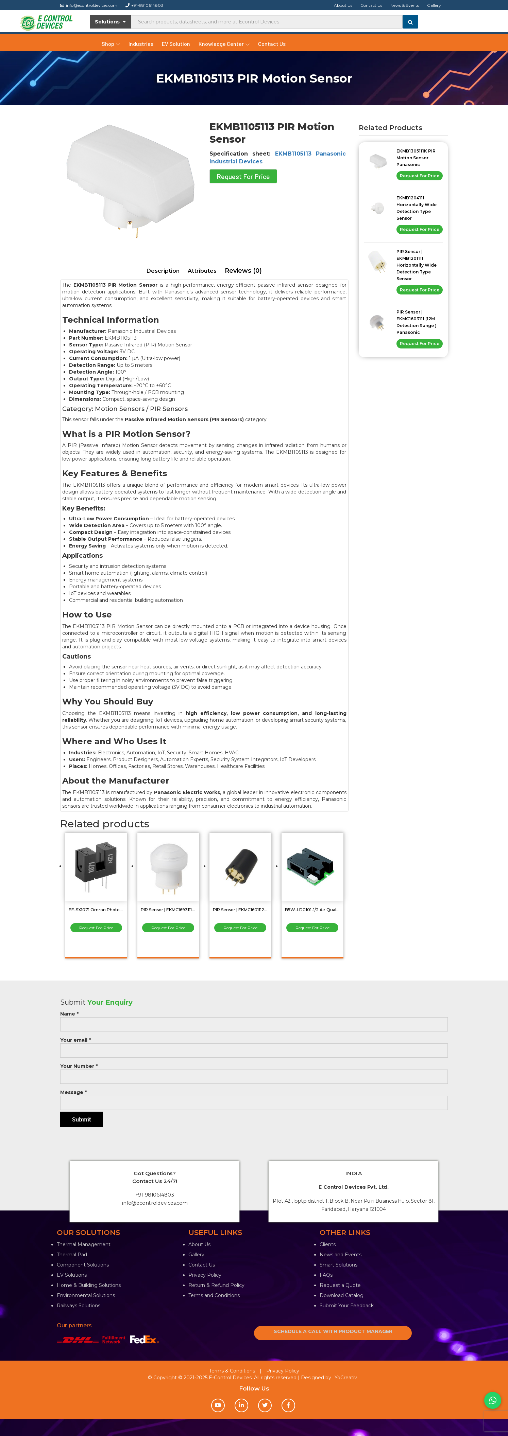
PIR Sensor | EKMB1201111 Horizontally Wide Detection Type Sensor (416, 265)
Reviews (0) (243, 270)
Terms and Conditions (214, 1295)
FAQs (326, 1275)
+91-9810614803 (144, 5)
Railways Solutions (78, 1306)
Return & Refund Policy (216, 1285)
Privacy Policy (204, 1275)
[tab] (163, 271)
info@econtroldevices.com (88, 5)
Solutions (110, 22)
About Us (343, 5)
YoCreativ (346, 1378)
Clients (328, 1244)
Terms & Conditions (232, 1371)
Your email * (254, 1045)
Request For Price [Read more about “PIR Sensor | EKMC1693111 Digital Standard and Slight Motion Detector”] (168, 927)
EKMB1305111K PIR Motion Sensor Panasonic (416, 157)
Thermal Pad (72, 1255)
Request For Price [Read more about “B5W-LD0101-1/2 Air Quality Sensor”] (312, 927)
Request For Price (243, 176)
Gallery (434, 5)
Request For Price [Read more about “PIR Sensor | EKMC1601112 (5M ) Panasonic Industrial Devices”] (240, 927)
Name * (254, 1019)
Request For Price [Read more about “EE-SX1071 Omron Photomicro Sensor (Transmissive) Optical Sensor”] (96, 927)
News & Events (404, 5)
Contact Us (371, 5)
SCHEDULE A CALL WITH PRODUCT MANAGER (333, 1331)
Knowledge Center (224, 43)
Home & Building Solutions (89, 1285)
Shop (111, 43)
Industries (141, 43)
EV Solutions (72, 1275)
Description (163, 271)
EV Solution (176, 43)
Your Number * (254, 1071)
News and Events (340, 1255)
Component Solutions (83, 1265)
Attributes (202, 271)
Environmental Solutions (86, 1295)
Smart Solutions (338, 1265)
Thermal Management (84, 1244)
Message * (254, 1097)
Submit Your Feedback (347, 1306)
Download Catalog (341, 1295)
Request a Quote (340, 1285)
